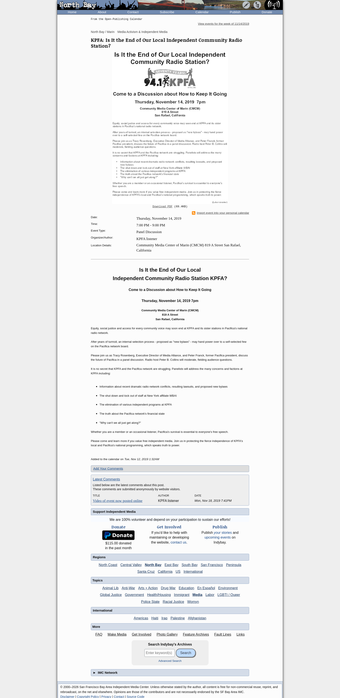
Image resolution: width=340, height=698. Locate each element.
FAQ (98, 634)
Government (134, 595)
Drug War (168, 588)
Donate (267, 12)
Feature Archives (196, 634)
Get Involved (141, 634)
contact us (178, 542)
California (165, 571)
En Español (206, 588)
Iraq (164, 618)
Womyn (193, 602)
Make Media (117, 634)
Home (72, 12)
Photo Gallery (167, 634)
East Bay (171, 565)
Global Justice (111, 595)
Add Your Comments (108, 468)
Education (186, 588)
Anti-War (128, 588)
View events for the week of (223, 23)
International (193, 571)
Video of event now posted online (117, 501)
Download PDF (162, 207)
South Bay (189, 565)
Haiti (154, 618)
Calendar (202, 12)
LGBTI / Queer (228, 595)
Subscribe (167, 12)
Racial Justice (173, 602)
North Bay (153, 565)
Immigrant (181, 595)
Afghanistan (197, 618)
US (178, 571)
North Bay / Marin (102, 32)
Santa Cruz (146, 571)
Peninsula (233, 565)
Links (241, 634)
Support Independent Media (114, 511)
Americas (141, 618)
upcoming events (217, 537)
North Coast (108, 565)
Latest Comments (106, 479)
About (102, 12)
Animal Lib (110, 588)
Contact (133, 12)
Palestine (177, 618)
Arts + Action (148, 588)
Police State (150, 602)
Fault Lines (222, 634)
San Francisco (212, 565)
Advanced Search (170, 660)
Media (197, 595)
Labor (210, 595)
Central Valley (131, 565)
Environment (228, 588)
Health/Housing (159, 595)
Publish (235, 12)
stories (223, 532)
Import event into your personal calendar (220, 213)
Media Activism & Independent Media (142, 32)
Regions (99, 557)
